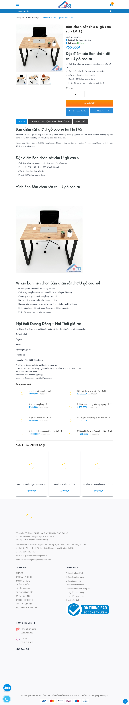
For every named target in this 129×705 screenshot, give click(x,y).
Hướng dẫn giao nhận (75, 596)
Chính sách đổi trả (73, 580)
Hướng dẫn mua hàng (75, 592)
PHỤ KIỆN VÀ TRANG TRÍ (26, 607)
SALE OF (19, 573)
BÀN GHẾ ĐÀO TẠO (24, 600)
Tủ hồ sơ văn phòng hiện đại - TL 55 (91, 390)
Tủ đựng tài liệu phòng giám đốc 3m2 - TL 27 (47, 431)
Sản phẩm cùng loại (30, 445)
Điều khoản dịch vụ (74, 600)
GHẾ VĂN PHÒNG (24, 584)
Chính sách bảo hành (74, 573)
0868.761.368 (27, 632)
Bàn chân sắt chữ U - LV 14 (64, 484)
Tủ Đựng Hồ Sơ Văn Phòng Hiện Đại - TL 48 (94, 431)
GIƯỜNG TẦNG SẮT (24, 592)
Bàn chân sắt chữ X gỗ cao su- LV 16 (31, 484)
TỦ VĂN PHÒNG (23, 588)
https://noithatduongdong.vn (35, 555)
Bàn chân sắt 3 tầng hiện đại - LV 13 (97, 484)
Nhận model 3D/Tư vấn (77, 112)
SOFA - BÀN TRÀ (23, 596)
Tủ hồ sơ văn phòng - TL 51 (39, 404)
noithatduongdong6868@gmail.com (36, 559)
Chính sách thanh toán (75, 584)
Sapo (105, 695)
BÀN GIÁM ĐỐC (23, 580)
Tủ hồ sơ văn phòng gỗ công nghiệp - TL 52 (94, 404)
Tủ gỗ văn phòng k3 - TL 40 (40, 417)
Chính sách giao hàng (75, 577)
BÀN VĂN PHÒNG (24, 577)
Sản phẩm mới (23, 384)
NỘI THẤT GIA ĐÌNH (24, 603)
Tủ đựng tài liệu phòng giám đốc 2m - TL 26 (95, 417)
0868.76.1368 (102, 110)
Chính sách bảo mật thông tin (78, 588)
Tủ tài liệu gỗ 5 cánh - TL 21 (40, 390)
